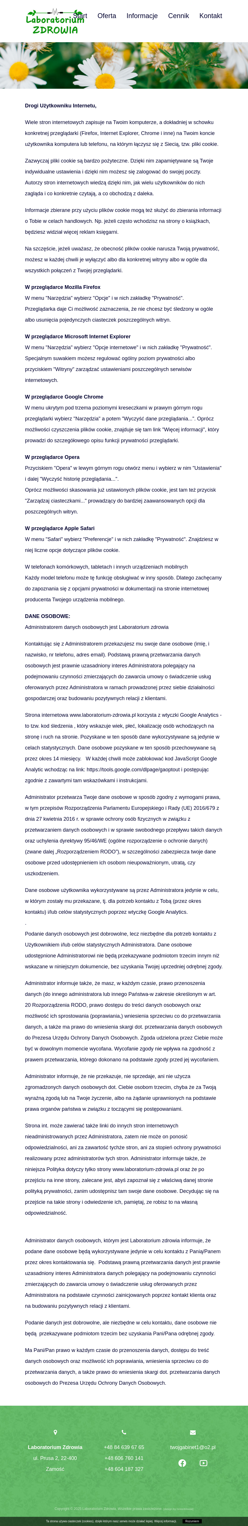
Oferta (107, 16)
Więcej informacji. (165, 1521)
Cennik (178, 16)
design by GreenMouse (178, 1508)
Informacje (142, 16)
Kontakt (210, 16)
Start (80, 16)
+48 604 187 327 (124, 1469)
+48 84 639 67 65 (124, 1447)
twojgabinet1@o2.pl (193, 1447)
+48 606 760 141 (124, 1458)
